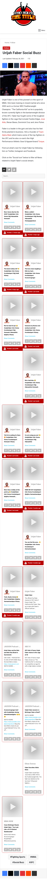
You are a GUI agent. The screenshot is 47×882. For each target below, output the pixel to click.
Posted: (13, 232)
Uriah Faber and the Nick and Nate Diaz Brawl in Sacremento (11, 653)
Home (6, 43)
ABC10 (28, 646)
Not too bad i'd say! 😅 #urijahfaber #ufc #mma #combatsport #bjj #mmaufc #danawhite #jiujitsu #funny (11, 330)
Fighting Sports (18, 857)
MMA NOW (8, 821)
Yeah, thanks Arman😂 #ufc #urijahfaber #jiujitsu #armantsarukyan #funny (12, 599)
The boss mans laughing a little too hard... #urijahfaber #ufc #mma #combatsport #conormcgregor (33, 273)
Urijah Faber (15, 206)
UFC (32, 862)
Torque (41, 141)
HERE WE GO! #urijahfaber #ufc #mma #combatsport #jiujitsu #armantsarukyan (33, 492)
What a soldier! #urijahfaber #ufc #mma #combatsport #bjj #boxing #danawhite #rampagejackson (33, 216)
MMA (33, 857)
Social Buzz (19, 862)
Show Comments (9, 222)
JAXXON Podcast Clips (13, 646)
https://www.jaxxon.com (11, 664)
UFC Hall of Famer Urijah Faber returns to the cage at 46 (32, 653)
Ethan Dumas (30, 764)
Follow (13, 43)
